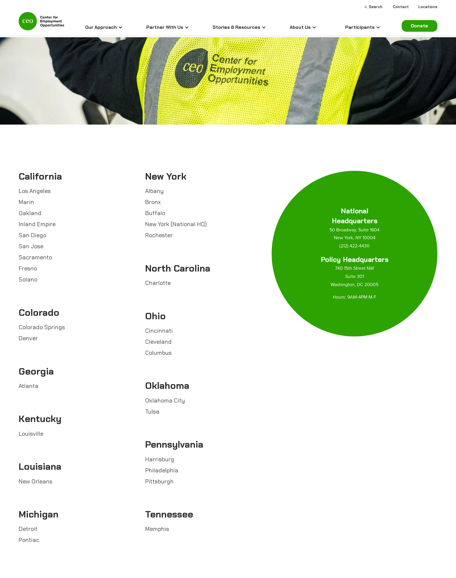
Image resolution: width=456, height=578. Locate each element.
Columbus (158, 353)
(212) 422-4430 (354, 245)
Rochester (159, 235)
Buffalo (155, 213)
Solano (28, 279)
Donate (419, 26)
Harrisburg (159, 459)
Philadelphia (161, 470)
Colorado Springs (42, 327)
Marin (26, 202)
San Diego (32, 235)
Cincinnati (159, 330)
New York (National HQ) (176, 224)
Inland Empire (37, 224)
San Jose (31, 246)
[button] (104, 27)
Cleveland (158, 341)
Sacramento (35, 257)
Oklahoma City (165, 400)
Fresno (28, 268)
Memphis (157, 529)
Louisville (31, 433)
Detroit (28, 529)
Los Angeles (35, 191)
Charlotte (158, 283)
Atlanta (28, 386)
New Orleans (35, 481)
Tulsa (152, 411)
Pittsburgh (159, 481)
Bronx (153, 202)
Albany (154, 191)
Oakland (30, 213)
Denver (28, 338)
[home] (41, 23)
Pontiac (29, 540)
